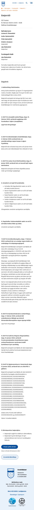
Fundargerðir (15, 8)
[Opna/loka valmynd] (31, 3)
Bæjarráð (22, 8)
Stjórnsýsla (7, 8)
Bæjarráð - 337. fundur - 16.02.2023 (9, 10)
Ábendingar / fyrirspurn (17, 495)
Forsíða (1, 8)
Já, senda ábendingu (9, 457)
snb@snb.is (21, 3)
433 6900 (14, 3)
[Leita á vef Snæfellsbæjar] (27, 3)
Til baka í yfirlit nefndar (9, 447)
